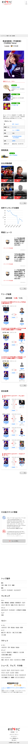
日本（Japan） (15, 124)
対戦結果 (13, 317)
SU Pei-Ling (22, 435)
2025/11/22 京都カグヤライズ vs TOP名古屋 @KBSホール (14, 302)
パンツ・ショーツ (15, 670)
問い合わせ (14, 740)
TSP (9, 627)
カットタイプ (17, 590)
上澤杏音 (22, 368)
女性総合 (12, 602)
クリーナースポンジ (20, 677)
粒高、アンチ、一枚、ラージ (17, 605)
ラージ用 (3, 635)
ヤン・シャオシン (22, 422)
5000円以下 (18, 602)
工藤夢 (21, 313)
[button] (14, 65)
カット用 (21, 652)
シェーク (3, 590)
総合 (2, 602)
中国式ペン (15, 652)
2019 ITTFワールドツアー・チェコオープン (14, 396)
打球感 (23, 660)
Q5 (12, 96)
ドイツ (9, 585)
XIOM (21, 627)
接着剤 (12, 677)
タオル (16, 672)
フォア (23, 602)
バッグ (7, 672)
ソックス (12, 672)
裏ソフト (3, 632)
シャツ (22, 670)
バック (3, 605)
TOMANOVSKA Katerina (22, 448)
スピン (11, 660)
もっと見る (23, 203)
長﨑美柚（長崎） (22, 340)
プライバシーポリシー (14, 734)
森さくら (22, 465)
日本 (2, 585)
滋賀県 (13, 141)
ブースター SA (14, 105)
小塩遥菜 (6, 339)
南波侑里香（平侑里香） (6, 323)
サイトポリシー (14, 736)
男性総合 (7, 602)
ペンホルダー (10, 590)
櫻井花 (21, 352)
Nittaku (13, 627)
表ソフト (8, 605)
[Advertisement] (14, 20)
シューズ (3, 670)
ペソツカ (22, 405)
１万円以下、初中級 (21, 610)
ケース (3, 672)
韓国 (13, 585)
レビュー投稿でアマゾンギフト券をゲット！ (13, 688)
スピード (7, 660)
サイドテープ (22, 675)
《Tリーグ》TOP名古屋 (8, 248)
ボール (16, 675)
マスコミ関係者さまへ (14, 738)
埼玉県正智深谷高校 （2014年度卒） (17, 137)
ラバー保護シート (5, 677)
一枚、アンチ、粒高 (16, 632)
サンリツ (14, 127)
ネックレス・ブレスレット (7, 675)
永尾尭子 (6, 312)
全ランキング (4, 610)
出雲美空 (22, 324)
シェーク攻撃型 (15, 130)
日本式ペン (9, 652)
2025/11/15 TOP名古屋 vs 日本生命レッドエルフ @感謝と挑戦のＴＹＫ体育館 (14, 357)
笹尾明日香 (21, 378)
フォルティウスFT (15, 87)
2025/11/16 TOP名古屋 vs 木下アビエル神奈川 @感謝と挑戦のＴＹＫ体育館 (14, 329)
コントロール (17, 660)
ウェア (8, 670)
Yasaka (17, 627)
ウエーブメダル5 (13, 155)
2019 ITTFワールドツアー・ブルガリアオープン (14, 454)
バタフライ (4, 627)
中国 (6, 585)
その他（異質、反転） (6, 654)
